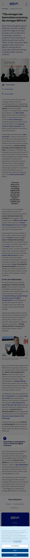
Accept (15, 555)
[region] (15, 542)
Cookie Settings (15, 545)
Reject (15, 550)
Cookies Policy (17, 541)
